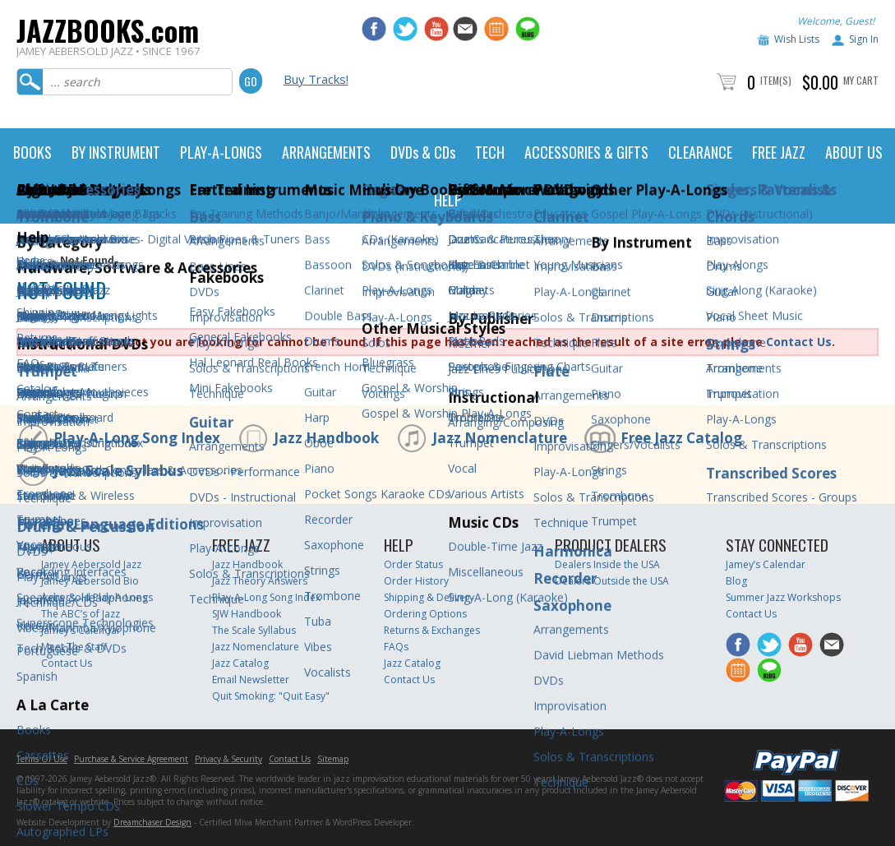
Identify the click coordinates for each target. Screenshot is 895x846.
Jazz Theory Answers (259, 581)
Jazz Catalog (240, 663)
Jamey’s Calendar (81, 630)
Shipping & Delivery (429, 597)
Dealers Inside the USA (607, 564)
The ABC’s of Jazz (80, 614)
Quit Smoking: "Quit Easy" (271, 696)
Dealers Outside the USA (612, 581)
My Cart (861, 80)
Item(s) (775, 80)
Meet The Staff (74, 647)
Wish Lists (796, 39)
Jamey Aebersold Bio (90, 581)
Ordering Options (425, 614)
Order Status (413, 564)
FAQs (396, 647)
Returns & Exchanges (432, 630)
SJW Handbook (246, 614)
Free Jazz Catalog (681, 437)
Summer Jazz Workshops (783, 597)
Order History (416, 581)
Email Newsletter (250, 680)
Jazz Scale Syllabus (118, 470)
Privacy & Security (228, 759)
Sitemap (332, 759)
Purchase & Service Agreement (131, 759)
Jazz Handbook (326, 437)
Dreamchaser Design (152, 822)
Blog (736, 581)
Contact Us (799, 341)
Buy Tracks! (316, 79)
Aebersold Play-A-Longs (97, 597)
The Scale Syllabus (254, 630)
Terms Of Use (41, 759)
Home (30, 260)
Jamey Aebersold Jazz (91, 564)
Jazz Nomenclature (499, 437)
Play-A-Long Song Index (136, 437)
